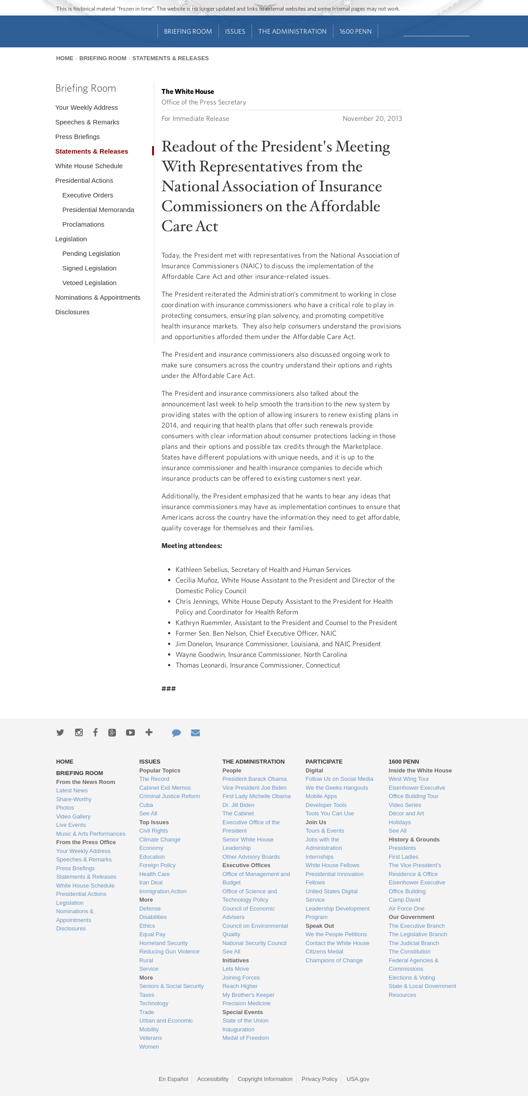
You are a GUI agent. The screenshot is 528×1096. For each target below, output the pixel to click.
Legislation (71, 239)
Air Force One (407, 908)
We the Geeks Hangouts (337, 787)
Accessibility (213, 1079)
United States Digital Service (332, 895)
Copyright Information (264, 1079)
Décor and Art (406, 813)
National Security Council (254, 943)
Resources (402, 995)
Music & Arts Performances (91, 833)
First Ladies (403, 856)
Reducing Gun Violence (169, 951)
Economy (151, 848)
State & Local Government (422, 986)
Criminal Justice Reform (169, 796)
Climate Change (159, 839)
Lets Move (235, 968)
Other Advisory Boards (251, 856)
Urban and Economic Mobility (166, 1025)
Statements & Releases (170, 58)
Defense (150, 908)
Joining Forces (241, 977)
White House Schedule (89, 166)
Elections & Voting (412, 977)
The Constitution (410, 951)
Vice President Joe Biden (254, 787)
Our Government (411, 917)
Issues (235, 31)
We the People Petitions (336, 934)
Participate (324, 761)
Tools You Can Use (330, 813)
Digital (314, 770)
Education (152, 856)
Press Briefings (77, 136)
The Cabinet (238, 813)
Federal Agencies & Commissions (414, 965)
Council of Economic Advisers (248, 913)
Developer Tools (326, 805)
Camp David (405, 899)
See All (148, 813)
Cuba (146, 805)
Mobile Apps (321, 796)
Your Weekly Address (86, 107)
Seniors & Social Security (171, 986)
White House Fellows (333, 865)
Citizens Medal (324, 951)
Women (149, 1046)
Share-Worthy (74, 799)
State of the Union (245, 1020)
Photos (65, 807)
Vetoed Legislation (89, 282)
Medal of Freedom (245, 1037)
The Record (154, 779)
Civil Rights (153, 830)
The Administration (292, 31)
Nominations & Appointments (98, 297)
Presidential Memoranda (98, 209)
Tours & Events (325, 830)
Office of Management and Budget (256, 878)
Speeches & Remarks (87, 122)
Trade (146, 1012)
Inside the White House (420, 770)
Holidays (400, 822)
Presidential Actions (84, 180)
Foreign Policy (157, 865)
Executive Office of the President (251, 826)
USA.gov (358, 1079)
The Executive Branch (417, 925)
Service (148, 968)
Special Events (242, 1012)
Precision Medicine (246, 1003)
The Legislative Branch (418, 934)
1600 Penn (356, 31)
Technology (153, 1003)
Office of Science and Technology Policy (249, 895)
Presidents (402, 848)
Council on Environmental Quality (255, 930)
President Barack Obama (254, 779)
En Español (173, 1079)
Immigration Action (163, 891)
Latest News (72, 790)
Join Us (316, 822)
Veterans (150, 1037)
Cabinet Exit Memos (165, 787)
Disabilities (153, 917)
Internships (320, 856)
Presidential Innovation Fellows (335, 878)
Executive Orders (87, 195)
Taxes (146, 995)
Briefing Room (188, 31)
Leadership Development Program (338, 913)
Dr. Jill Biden (238, 805)
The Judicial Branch (414, 943)
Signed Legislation (89, 268)
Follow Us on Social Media (339, 779)
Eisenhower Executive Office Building (417, 887)
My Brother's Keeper (248, 995)
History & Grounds (414, 839)
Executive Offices (246, 865)
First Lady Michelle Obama (256, 796)
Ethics (147, 925)
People (231, 770)
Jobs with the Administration (324, 844)
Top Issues (154, 822)
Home (64, 58)
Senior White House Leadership (248, 844)
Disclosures (72, 312)
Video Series (405, 805)
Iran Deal (151, 882)
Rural (146, 960)
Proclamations (83, 224)
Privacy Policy (319, 1079)
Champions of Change (334, 960)
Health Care (154, 874)
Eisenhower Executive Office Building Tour (417, 792)
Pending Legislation (91, 253)
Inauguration (238, 1029)
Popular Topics (159, 770)
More (146, 899)
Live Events (71, 825)
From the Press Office (86, 842)
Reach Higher (240, 986)
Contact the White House (338, 943)
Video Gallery (73, 816)
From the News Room (85, 782)
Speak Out (320, 925)
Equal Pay (152, 934)
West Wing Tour (409, 779)
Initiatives (235, 960)
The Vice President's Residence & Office (415, 869)
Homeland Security (163, 943)
